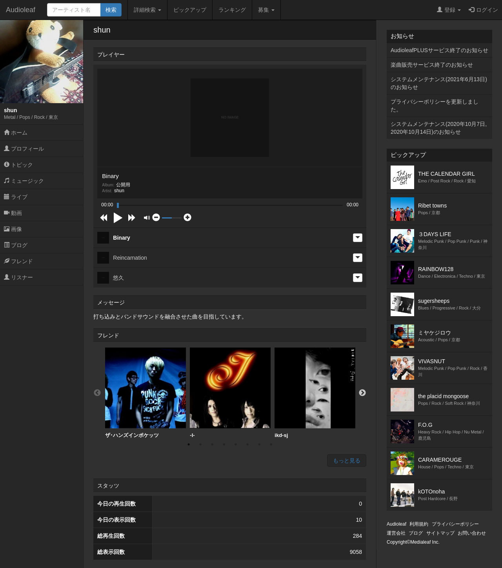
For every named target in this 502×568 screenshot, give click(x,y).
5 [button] (236, 444)
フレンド (18, 261)
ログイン (483, 10)
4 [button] (224, 444)
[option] (145, 393)
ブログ (15, 245)
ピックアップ (189, 10)
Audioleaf (20, 10)
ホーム (15, 132)
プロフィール (24, 149)
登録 (449, 10)
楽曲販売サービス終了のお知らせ (432, 65)
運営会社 (396, 533)
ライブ (15, 197)
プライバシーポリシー (455, 524)
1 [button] (189, 444)
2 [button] (200, 444)
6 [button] (247, 444)
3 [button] (212, 444)
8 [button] (271, 444)
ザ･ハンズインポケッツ (145, 393)
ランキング (232, 10)
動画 (13, 213)
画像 (13, 229)
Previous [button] (97, 393)
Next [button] (362, 393)
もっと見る (346, 460)
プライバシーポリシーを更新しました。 (434, 105)
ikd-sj (315, 393)
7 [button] (259, 444)
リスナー (18, 277)
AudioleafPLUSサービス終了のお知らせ (439, 50)
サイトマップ (440, 533)
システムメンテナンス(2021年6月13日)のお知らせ (439, 83)
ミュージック (24, 181)
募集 (266, 10)
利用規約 (418, 524)
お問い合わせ (472, 533)
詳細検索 (147, 10)
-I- (230, 393)
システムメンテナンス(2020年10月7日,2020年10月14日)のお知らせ (439, 128)
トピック (18, 165)
